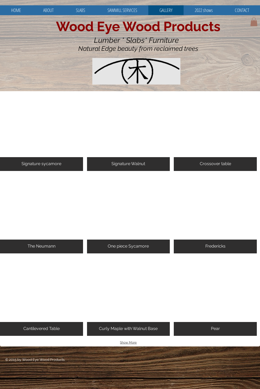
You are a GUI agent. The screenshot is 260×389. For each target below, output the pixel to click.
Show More (128, 342)
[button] (254, 21)
